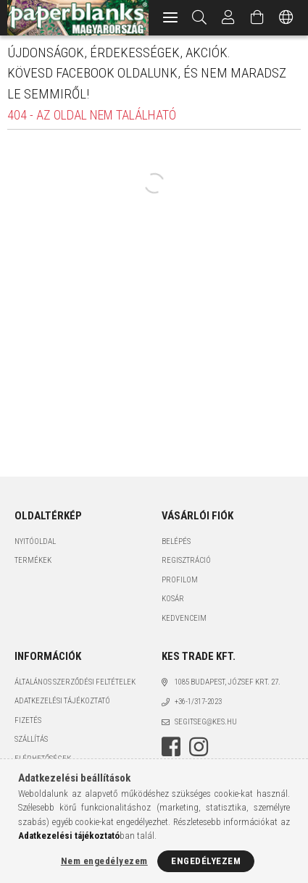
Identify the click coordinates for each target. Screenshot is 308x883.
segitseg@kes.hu (206, 722)
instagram (198, 747)
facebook (171, 747)
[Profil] (228, 17)
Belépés (176, 541)
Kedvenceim (184, 618)
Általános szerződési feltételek (75, 682)
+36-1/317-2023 (198, 701)
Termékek (32, 560)
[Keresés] (200, 17)
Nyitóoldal (35, 541)
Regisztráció (186, 560)
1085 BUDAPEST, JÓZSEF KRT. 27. (227, 682)
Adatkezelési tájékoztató (62, 701)
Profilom (180, 580)
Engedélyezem (206, 860)
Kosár (173, 598)
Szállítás (31, 739)
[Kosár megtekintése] (257, 17)
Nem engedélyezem (104, 860)
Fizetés (27, 720)
